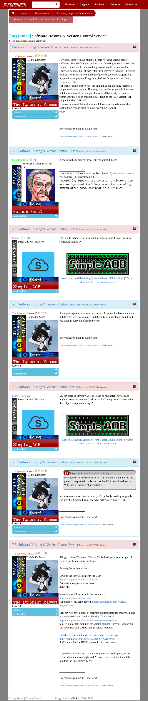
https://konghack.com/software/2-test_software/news (86, 638)
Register (99, 4)
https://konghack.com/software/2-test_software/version (88, 620)
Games (115, 4)
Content (131, 4)
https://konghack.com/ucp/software (78, 579)
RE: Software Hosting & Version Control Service (45, 151)
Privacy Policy (16, 698)
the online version (123, 173)
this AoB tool (72, 173)
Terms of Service (34, 698)
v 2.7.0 (81, 698)
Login (84, 4)
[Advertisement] (39, 27)
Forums (24, 13)
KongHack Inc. (63, 698)
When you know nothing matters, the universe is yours (80, 136)
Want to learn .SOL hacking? (109, 278)
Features (70, 4)
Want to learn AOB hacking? (77, 278)
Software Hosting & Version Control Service (42, 47)
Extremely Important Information (74, 13)
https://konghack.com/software (75, 598)
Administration (42, 13)
